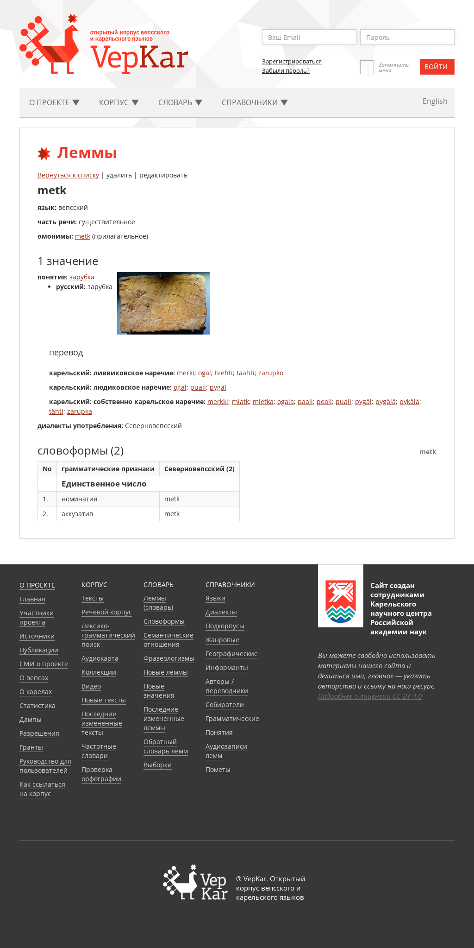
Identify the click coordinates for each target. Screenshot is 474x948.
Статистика (37, 705)
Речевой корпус (106, 611)
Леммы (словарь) (158, 603)
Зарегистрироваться (292, 61)
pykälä (409, 401)
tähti (56, 411)
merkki (217, 401)
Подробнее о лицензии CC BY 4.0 (370, 696)
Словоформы (164, 621)
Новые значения (159, 691)
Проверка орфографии (101, 774)
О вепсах (33, 677)
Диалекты (221, 611)
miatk (240, 401)
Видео (91, 686)
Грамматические (232, 718)
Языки (215, 598)
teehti (224, 372)
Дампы (30, 719)
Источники (37, 636)
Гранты (31, 747)
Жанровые (222, 639)
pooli (324, 401)
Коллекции (98, 672)
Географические (232, 653)
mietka (263, 401)
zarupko (270, 372)
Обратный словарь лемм (165, 746)
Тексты (92, 598)
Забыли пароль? (286, 70)
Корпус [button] (119, 102)
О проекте (37, 585)
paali (305, 401)
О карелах (35, 691)
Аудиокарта (99, 658)
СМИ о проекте (43, 663)
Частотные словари (98, 751)
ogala (285, 401)
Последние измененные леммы (163, 718)
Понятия (219, 732)
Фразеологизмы (168, 658)
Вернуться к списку (68, 175)
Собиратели (225, 704)
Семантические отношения (168, 640)
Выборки (157, 764)
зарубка (81, 276)
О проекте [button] (54, 102)
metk (82, 236)
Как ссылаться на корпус (42, 789)
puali (198, 387)
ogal (204, 372)
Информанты (227, 667)
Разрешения (39, 733)
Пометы (218, 769)
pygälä (385, 401)
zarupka (79, 411)
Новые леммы (165, 672)
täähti (246, 372)
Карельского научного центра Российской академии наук (401, 617)
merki (185, 372)
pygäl (218, 387)
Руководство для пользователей (45, 766)
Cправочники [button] (255, 102)
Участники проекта (36, 617)
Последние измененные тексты (101, 723)
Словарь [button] (180, 102)
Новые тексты (103, 699)
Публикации (38, 649)
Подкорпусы (225, 625)
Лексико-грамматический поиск (108, 635)
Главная (32, 598)
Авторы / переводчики (227, 686)
